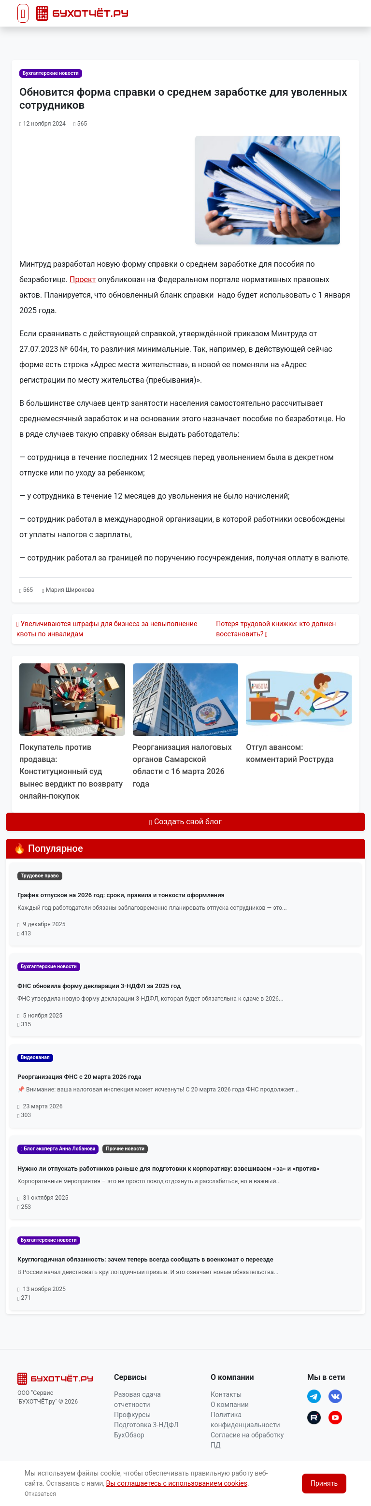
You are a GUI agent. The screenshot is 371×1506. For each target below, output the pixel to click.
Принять (324, 1483)
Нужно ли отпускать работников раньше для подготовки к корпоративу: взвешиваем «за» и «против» (168, 1168)
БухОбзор (129, 1435)
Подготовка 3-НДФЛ (146, 1425)
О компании (230, 1404)
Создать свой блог (185, 821)
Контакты (226, 1394)
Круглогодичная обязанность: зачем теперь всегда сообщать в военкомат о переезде (145, 1259)
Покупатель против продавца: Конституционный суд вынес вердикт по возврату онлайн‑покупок (71, 772)
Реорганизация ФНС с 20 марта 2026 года (79, 1076)
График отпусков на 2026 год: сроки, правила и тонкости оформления (121, 895)
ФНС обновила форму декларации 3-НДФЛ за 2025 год (99, 986)
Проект (83, 279)
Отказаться (40, 1494)
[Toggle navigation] (23, 13)
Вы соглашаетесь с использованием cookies (176, 1483)
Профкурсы (132, 1415)
